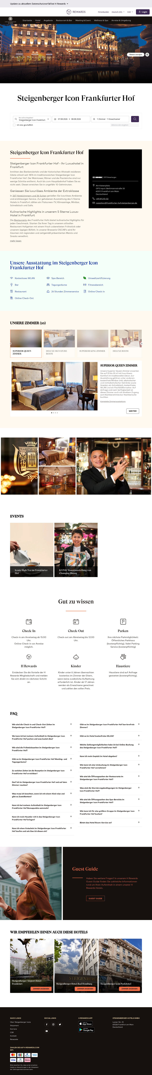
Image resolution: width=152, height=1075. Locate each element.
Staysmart (14, 1025)
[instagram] (53, 1024)
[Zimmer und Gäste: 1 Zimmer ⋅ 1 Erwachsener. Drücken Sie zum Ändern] (110, 119)
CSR (12, 1032)
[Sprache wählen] (118, 12)
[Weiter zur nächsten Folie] (141, 343)
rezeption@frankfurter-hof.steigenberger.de (116, 203)
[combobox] (32, 119)
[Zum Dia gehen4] (57, 412)
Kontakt (13, 1036)
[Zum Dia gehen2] (53, 412)
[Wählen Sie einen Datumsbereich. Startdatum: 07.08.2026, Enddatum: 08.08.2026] (71, 119)
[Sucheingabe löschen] (48, 119)
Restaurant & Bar (64, 20)
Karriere (13, 1029)
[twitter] (60, 1024)
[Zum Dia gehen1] (51, 412)
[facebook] (46, 1024)
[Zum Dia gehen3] (55, 412)
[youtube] (46, 1031)
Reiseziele (14, 1039)
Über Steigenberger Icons (20, 1022)
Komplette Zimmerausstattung (113, 401)
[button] (19, 466)
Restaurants (20, 220)
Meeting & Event (83, 20)
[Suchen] (135, 119)
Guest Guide (95, 898)
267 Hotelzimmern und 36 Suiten (29, 195)
